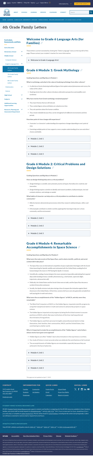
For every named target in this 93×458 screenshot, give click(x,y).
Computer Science (10, 60)
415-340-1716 (50, 411)
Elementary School (10, 52)
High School (8, 95)
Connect (63, 12)
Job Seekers (35, 392)
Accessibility (15, 436)
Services (43, 12)
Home (4, 19)
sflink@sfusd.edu (36, 411)
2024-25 (33, 427)
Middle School (43, 19)
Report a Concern (63, 395)
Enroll (47, 392)
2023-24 (40, 427)
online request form (27, 413)
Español (14, 2)
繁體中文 (19, 2)
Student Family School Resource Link (19, 409)
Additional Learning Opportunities (10, 104)
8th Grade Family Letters (13, 82)
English (9, 2)
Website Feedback (71, 436)
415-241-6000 (8, 393)
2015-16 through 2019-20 (67, 427)
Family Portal (50, 389)
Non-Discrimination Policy (31, 436)
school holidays (53, 413)
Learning (34, 12)
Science (7, 91)
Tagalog (33, 2)
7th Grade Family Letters (13, 75)
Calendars (53, 12)
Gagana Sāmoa (44, 2)
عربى (37, 2)
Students (25, 392)
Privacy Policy (47, 436)
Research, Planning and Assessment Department (12, 111)
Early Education (9, 47)
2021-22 (54, 427)
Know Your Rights (63, 392)
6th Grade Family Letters (13, 69)
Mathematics (9, 87)
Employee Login (82, 3)
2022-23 (47, 427)
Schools (24, 12)
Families (25, 389)
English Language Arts (56, 19)
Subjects (7, 99)
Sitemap (58, 436)
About (16, 12)
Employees (26, 395)
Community (36, 389)
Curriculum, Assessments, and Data (25, 19)
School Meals (62, 389)
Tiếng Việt (26, 2)
